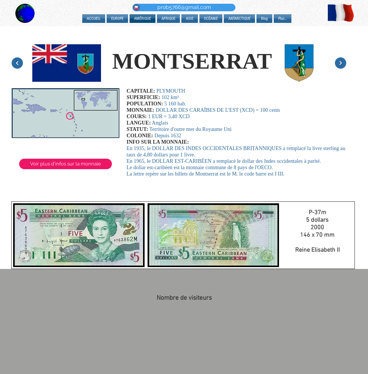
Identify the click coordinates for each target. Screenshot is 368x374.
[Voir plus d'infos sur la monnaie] (65, 164)
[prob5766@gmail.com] (184, 7)
